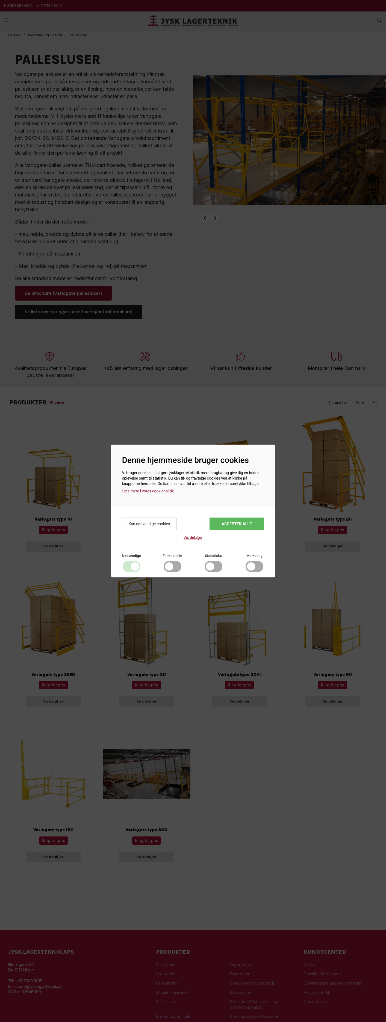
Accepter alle (237, 524)
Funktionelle (172, 556)
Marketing (254, 556)
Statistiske (213, 556)
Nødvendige (131, 556)
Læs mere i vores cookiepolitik (148, 491)
